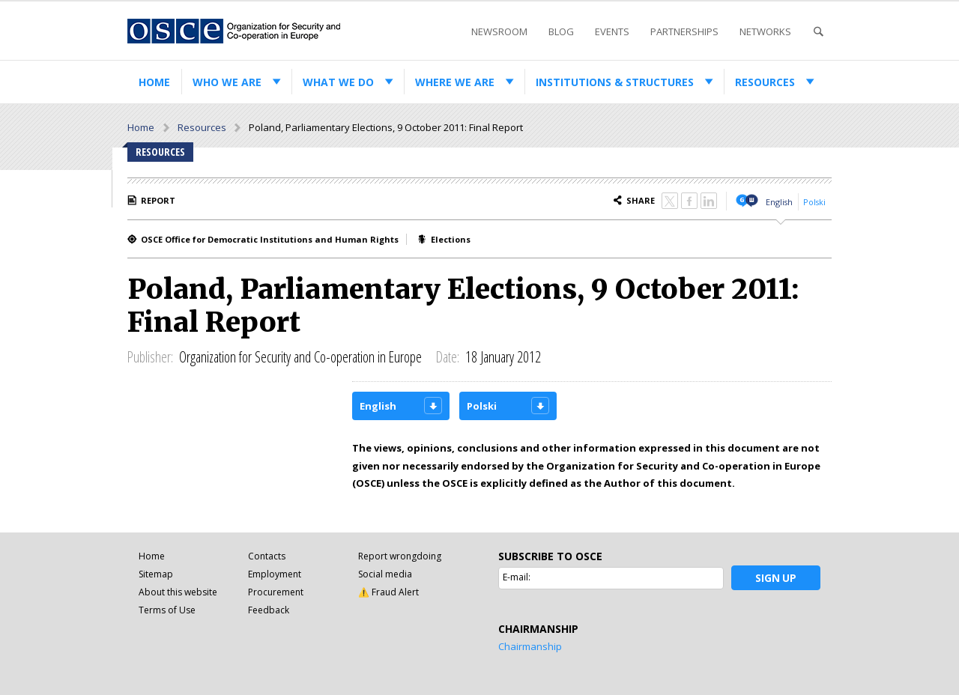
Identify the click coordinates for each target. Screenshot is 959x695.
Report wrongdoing (399, 556)
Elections (451, 239)
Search (818, 32)
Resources (765, 82)
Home (154, 82)
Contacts (266, 556)
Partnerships (684, 31)
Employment (274, 574)
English (779, 201)
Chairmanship (530, 646)
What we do (338, 82)
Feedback (268, 610)
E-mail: (516, 577)
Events (612, 31)
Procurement (275, 592)
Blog (561, 31)
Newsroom (499, 31)
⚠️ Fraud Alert (388, 592)
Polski (814, 201)
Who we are (227, 82)
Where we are (454, 82)
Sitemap (156, 574)
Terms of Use (167, 610)
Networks (765, 31)
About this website (178, 592)
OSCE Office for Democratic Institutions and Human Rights (270, 239)
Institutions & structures (615, 82)
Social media (385, 574)
